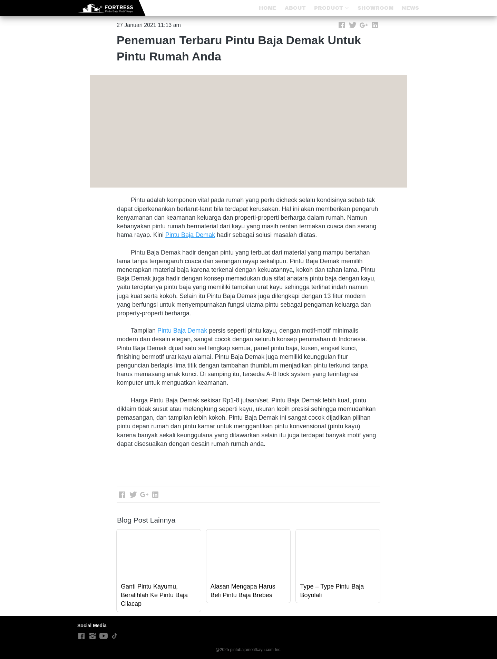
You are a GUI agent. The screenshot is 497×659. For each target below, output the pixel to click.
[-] (81, 636)
